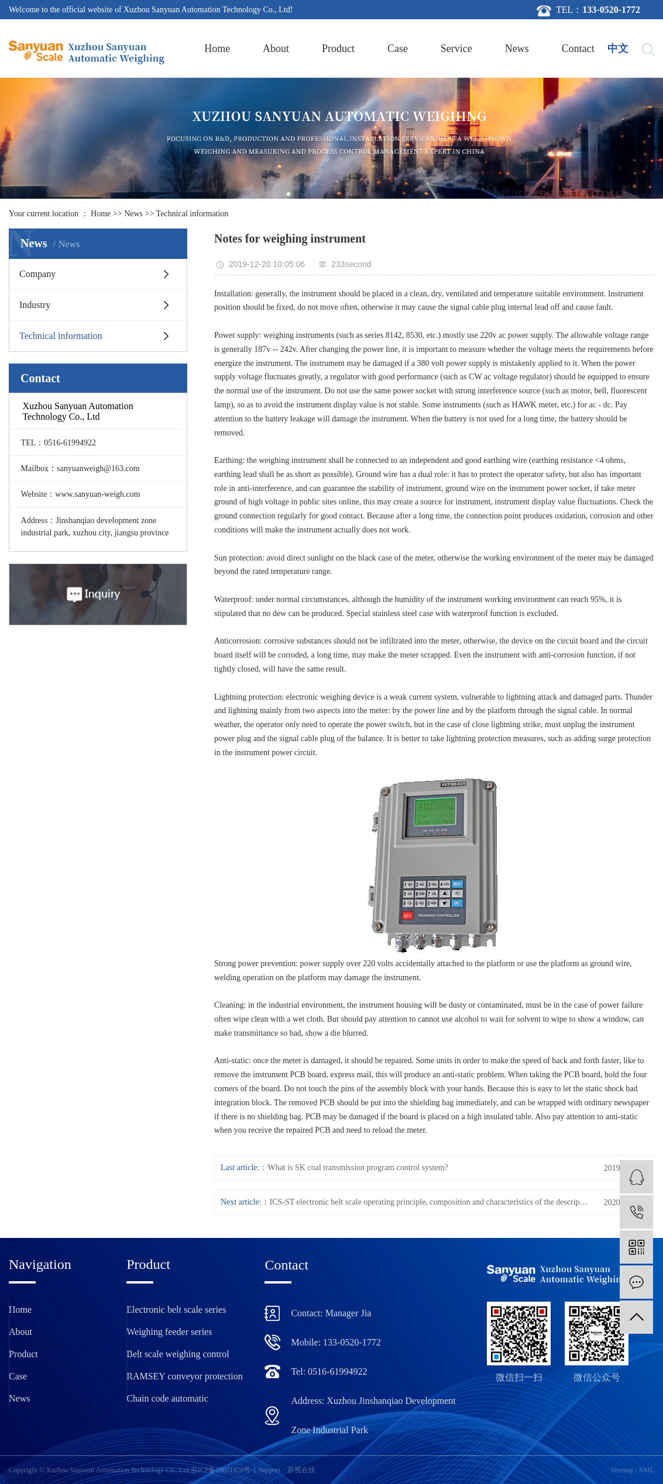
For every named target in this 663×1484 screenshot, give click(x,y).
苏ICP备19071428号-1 (224, 1470)
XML (646, 1470)
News (517, 48)
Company (37, 274)
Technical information (192, 213)
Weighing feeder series (169, 1332)
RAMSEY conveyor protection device (184, 1379)
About (276, 48)
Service (456, 48)
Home (217, 48)
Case (397, 48)
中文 (617, 48)
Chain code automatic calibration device (167, 1401)
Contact (578, 48)
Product (338, 48)
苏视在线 (301, 1470)
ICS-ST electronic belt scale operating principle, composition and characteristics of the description (430, 1202)
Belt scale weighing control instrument (177, 1357)
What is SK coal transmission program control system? (357, 1167)
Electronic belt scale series (176, 1310)
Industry (34, 305)
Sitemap (622, 1470)
